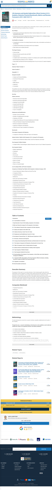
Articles (42, 469)
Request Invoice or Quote (26, 412)
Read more (31, 312)
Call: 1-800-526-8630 (26, 420)
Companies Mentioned (5, 32)
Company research (18, 466)
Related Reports (4, 37)
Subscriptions (17, 469)
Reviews (3, 468)
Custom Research (18, 468)
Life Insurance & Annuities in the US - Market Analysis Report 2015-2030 (30, 391)
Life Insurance (22, 352)
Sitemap (19, 483)
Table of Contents (4, 28)
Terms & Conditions (30, 483)
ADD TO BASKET (26, 409)
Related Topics (4, 36)
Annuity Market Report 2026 (24, 376)
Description (3, 26)
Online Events (43, 468)
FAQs (28, 466)
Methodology (3, 34)
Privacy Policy (24, 483)
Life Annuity (15, 352)
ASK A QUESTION (26, 423)
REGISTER (43, 449)
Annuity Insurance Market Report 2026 (26, 383)
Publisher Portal (44, 466)
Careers (3, 466)
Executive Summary (5, 30)
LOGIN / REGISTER (30, 468)
